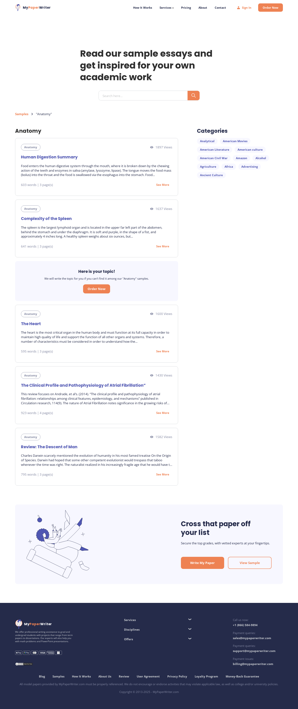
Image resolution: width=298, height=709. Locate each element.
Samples (21, 114)
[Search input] (145, 96)
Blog (42, 676)
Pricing (186, 7)
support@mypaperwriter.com (254, 651)
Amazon (241, 158)
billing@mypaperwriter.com (253, 664)
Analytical (207, 141)
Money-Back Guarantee (242, 676)
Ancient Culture (211, 175)
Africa (229, 166)
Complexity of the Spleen (46, 218)
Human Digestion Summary (49, 157)
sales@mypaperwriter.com (252, 638)
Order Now (270, 7)
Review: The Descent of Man (49, 447)
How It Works (142, 7)
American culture (250, 149)
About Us (104, 676)
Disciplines (132, 629)
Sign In (244, 8)
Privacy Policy (177, 676)
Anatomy (30, 147)
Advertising (249, 166)
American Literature (214, 149)
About (202, 7)
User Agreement (148, 676)
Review (124, 676)
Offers (128, 639)
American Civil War (214, 158)
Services (167, 7)
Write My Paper (202, 563)
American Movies (235, 141)
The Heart (31, 323)
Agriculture (208, 166)
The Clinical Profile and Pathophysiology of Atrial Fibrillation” (83, 385)
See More (162, 185)
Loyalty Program (206, 676)
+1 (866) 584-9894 (245, 625)
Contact (220, 7)
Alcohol (261, 158)
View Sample (250, 563)
